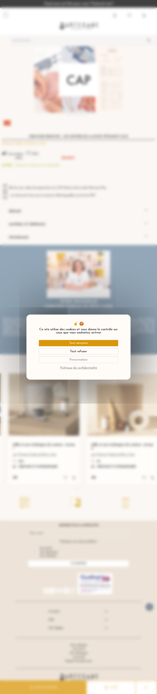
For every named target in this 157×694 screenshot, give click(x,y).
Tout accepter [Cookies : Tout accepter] (78, 343)
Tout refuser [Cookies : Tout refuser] (78, 351)
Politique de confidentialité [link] (78, 367)
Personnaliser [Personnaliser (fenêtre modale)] (78, 359)
